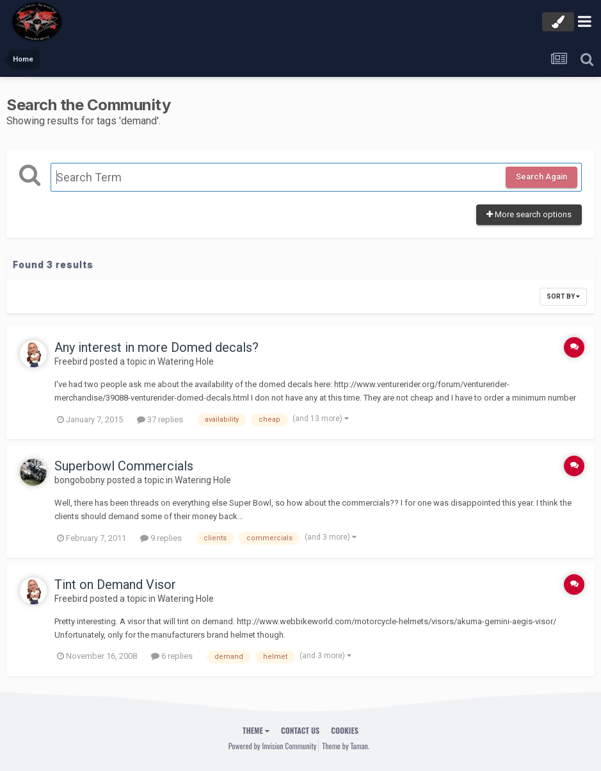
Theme (256, 730)
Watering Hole (185, 361)
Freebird (71, 361)
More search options (529, 214)
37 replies (160, 419)
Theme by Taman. (345, 745)
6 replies (172, 656)
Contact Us (300, 730)
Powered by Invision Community (272, 745)
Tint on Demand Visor (115, 584)
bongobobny (79, 480)
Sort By (563, 296)
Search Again (541, 176)
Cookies (344, 730)
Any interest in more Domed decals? (156, 347)
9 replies (161, 538)
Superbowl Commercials (123, 466)
